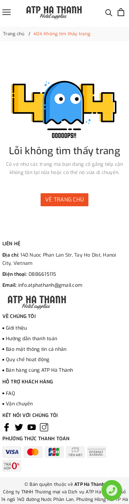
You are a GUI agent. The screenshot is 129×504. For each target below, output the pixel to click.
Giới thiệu (16, 328)
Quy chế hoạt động (27, 359)
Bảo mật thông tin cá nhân (36, 349)
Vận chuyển (19, 404)
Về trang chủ (64, 199)
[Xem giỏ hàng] (121, 12)
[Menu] (6, 12)
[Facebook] (6, 427)
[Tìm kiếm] (108, 12)
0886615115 (42, 274)
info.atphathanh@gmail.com (50, 285)
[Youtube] (32, 427)
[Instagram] (44, 427)
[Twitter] (19, 427)
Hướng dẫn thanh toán (31, 338)
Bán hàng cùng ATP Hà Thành (39, 370)
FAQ (10, 393)
